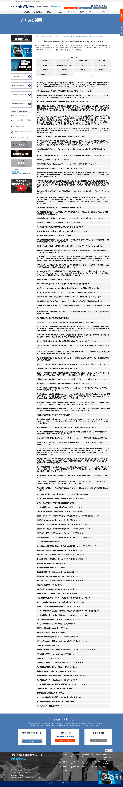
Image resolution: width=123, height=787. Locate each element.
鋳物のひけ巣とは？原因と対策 (21, 137)
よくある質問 (63, 766)
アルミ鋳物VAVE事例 (96, 755)
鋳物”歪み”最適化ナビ (96, 762)
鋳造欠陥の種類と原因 (18, 126)
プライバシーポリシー (107, 767)
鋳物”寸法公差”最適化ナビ (85, 762)
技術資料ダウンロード (121, 29)
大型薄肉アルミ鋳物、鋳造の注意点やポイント (21, 132)
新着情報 (94, 766)
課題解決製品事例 (85, 755)
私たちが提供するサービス (75, 755)
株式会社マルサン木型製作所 (59, 783)
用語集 (83, 766)
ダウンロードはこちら (32, 741)
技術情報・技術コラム (107, 758)
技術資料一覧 (63, 762)
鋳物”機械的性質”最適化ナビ (106, 762)
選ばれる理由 (63, 754)
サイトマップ (63, 770)
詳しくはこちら (98, 740)
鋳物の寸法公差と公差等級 (19, 115)
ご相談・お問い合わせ (65, 740)
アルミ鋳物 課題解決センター (26, 6)
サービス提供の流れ (75, 767)
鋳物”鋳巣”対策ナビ (75, 762)
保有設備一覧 (106, 754)
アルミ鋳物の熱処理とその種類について (21, 120)
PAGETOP (108, 750)
